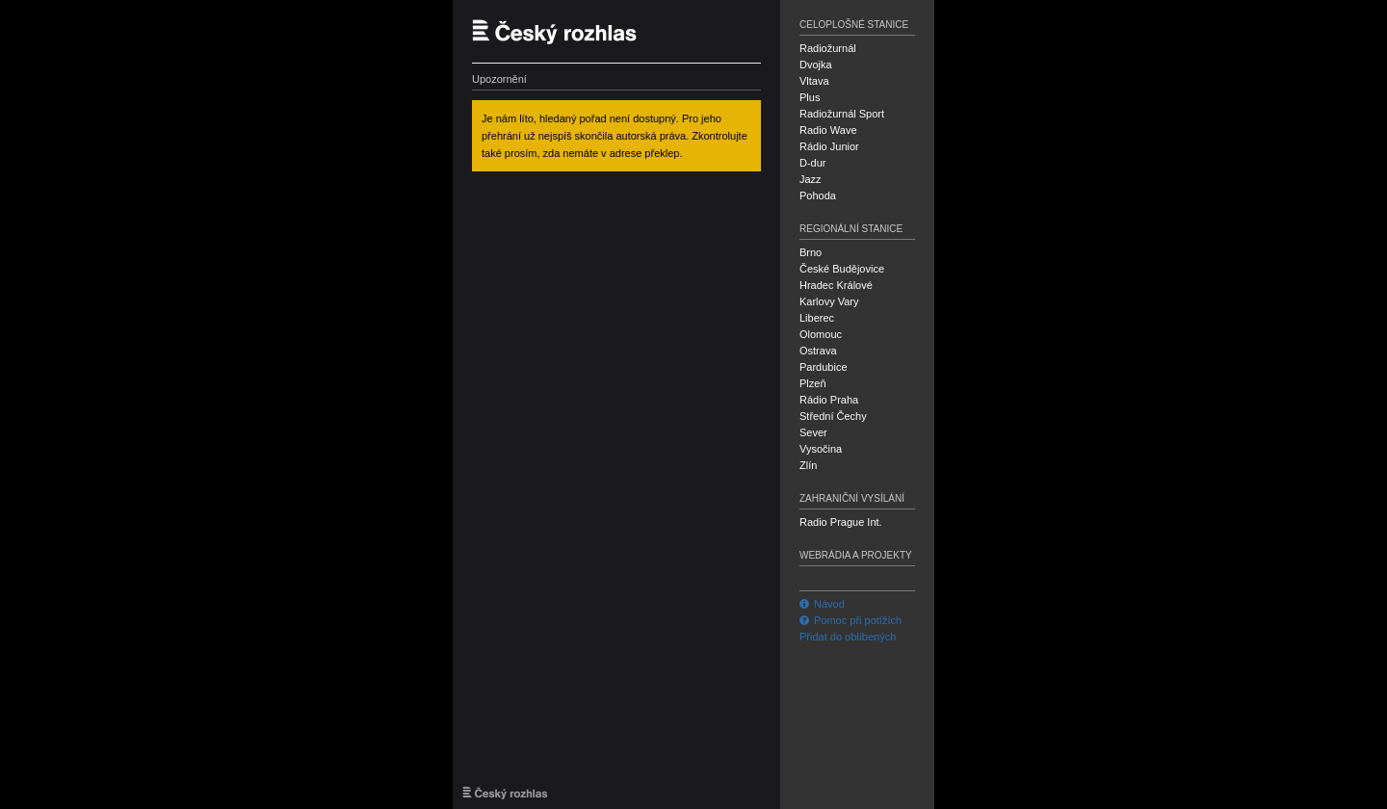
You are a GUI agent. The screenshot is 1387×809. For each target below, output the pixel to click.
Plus (809, 97)
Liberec (816, 318)
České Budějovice (841, 268)
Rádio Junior (829, 146)
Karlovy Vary (829, 301)
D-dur (812, 163)
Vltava (814, 81)
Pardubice (823, 367)
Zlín (808, 465)
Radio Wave (828, 130)
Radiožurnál (827, 48)
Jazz (810, 179)
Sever (813, 432)
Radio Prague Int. (840, 522)
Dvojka (815, 64)
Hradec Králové (836, 285)
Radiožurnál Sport (841, 113)
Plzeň (812, 383)
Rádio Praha (828, 399)
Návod (822, 604)
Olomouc (820, 334)
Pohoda (817, 195)
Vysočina (820, 449)
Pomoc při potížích (850, 620)
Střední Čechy (833, 416)
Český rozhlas (563, 31)
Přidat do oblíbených (847, 636)
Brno (810, 252)
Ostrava (818, 350)
